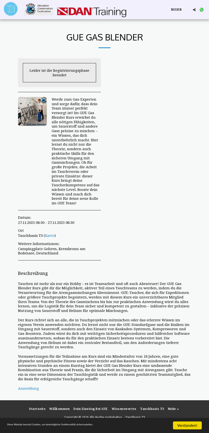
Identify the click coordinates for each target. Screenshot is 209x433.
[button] (194, 9)
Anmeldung (28, 388)
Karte (50, 235)
